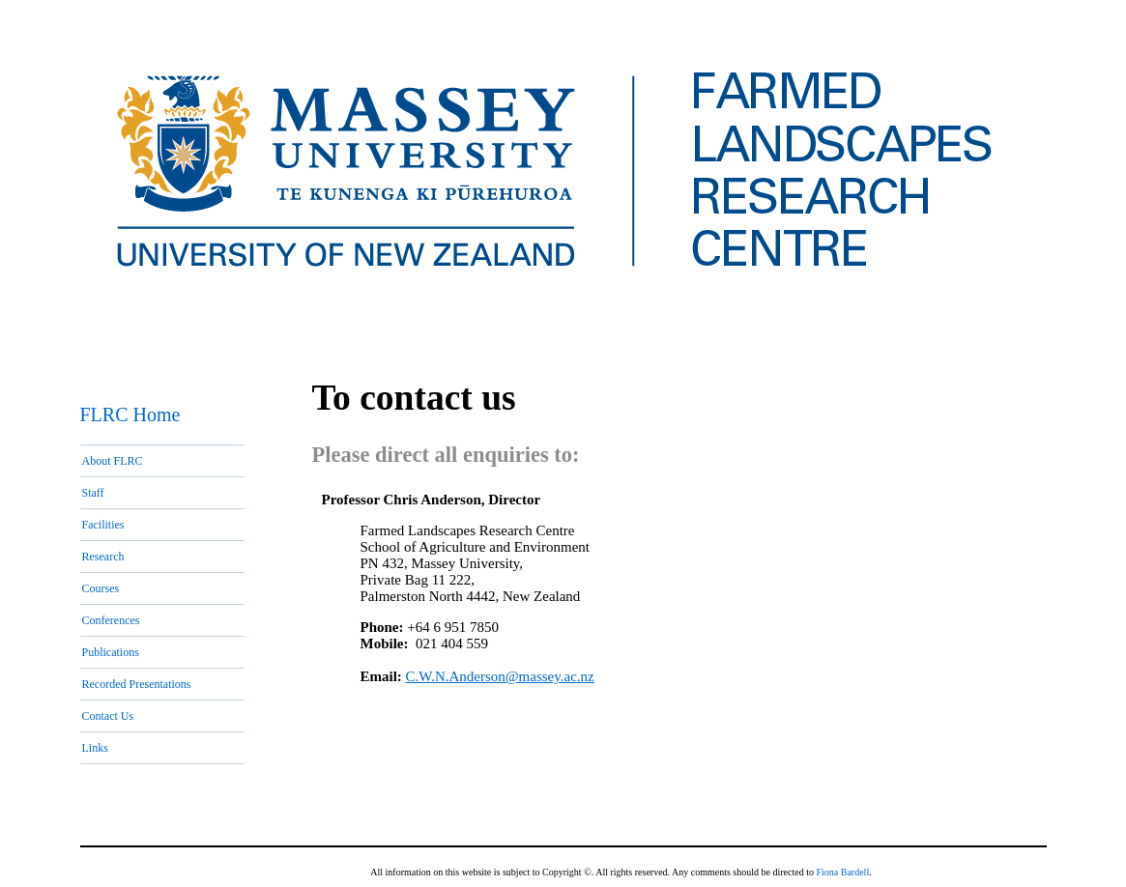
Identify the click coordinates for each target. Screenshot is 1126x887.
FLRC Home (130, 414)
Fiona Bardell (842, 872)
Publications (110, 652)
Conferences (111, 620)
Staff (93, 493)
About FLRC (112, 461)
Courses (101, 588)
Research (103, 556)
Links (95, 748)
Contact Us (108, 716)
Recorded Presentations (136, 684)
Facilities (103, 524)
